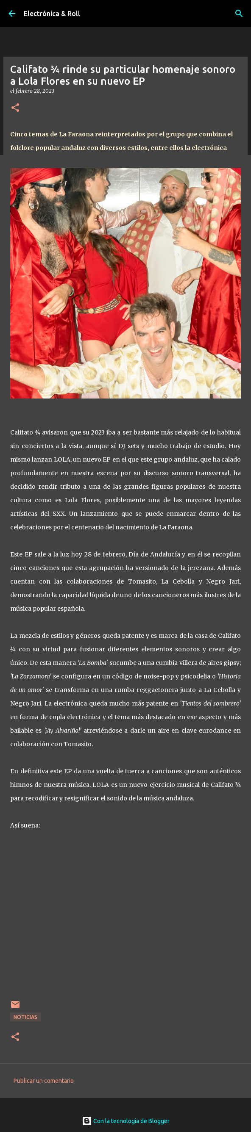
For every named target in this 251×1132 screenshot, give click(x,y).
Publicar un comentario (44, 1080)
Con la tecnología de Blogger (126, 1121)
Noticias (25, 1017)
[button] (15, 108)
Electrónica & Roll (52, 13)
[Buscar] (239, 13)
